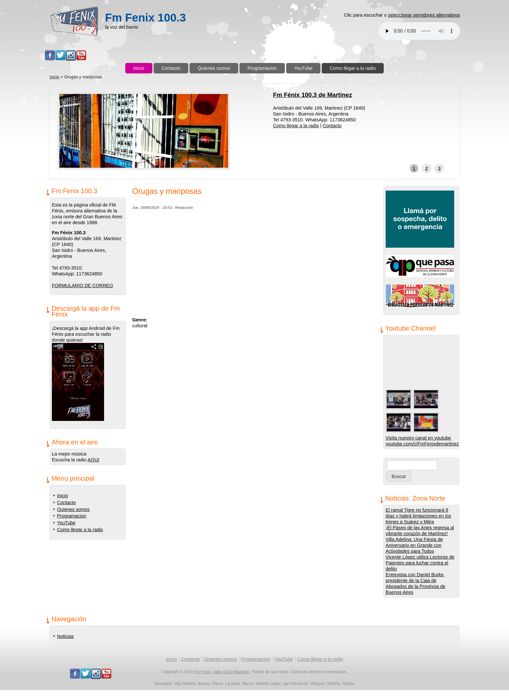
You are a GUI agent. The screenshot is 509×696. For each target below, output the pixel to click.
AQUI (93, 459)
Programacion (262, 68)
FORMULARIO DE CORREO (82, 285)
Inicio (139, 68)
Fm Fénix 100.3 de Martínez (312, 94)
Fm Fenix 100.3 (145, 17)
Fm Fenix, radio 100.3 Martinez (221, 672)
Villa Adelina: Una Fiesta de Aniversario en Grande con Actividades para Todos (414, 545)
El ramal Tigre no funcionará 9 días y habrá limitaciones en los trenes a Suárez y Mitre (418, 515)
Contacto (171, 68)
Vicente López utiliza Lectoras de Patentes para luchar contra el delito (420, 562)
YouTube (303, 68)
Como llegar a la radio (353, 68)
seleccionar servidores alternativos (424, 15)
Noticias (65, 636)
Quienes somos (214, 68)
